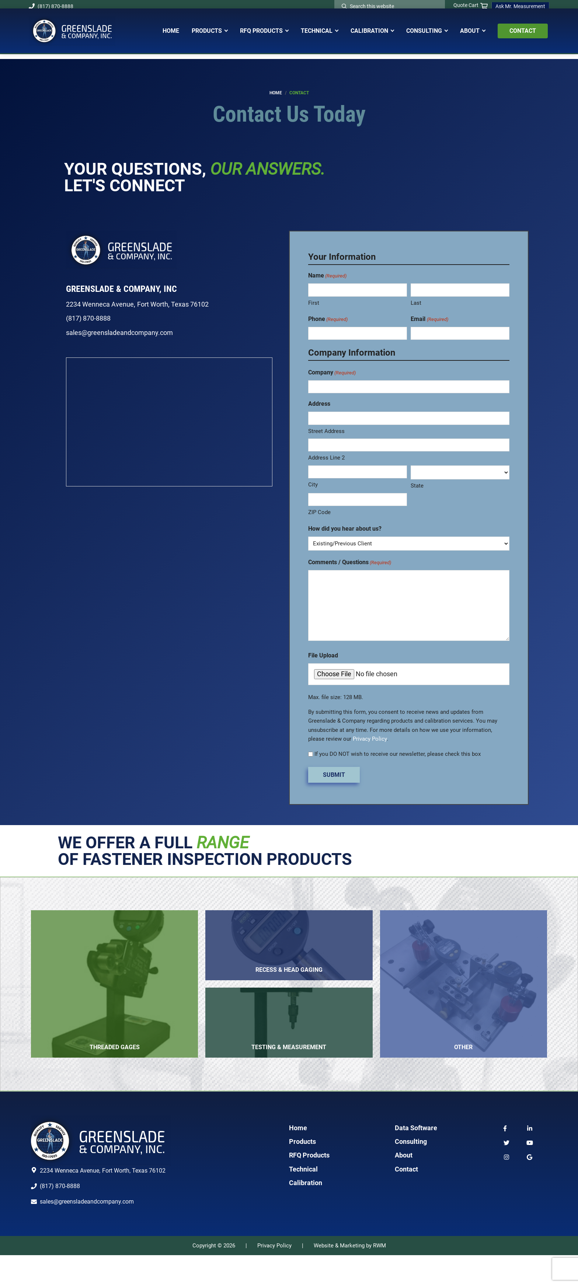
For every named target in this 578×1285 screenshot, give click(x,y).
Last (416, 303)
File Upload (323, 655)
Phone (328, 319)
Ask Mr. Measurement (520, 6)
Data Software (416, 1157)
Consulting (411, 1171)
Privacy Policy (370, 739)
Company (332, 373)
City (313, 484)
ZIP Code (319, 512)
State (417, 485)
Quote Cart (470, 5)
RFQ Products (309, 1185)
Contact (406, 1198)
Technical (303, 1198)
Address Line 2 (326, 457)
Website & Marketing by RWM (350, 1275)
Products (302, 1171)
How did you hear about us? (345, 528)
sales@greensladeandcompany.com (119, 332)
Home (298, 1157)
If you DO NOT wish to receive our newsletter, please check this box (397, 754)
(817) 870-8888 (51, 6)
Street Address (326, 431)
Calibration (305, 1212)
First (313, 303)
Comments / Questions (349, 562)
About (403, 1185)
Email (429, 319)
